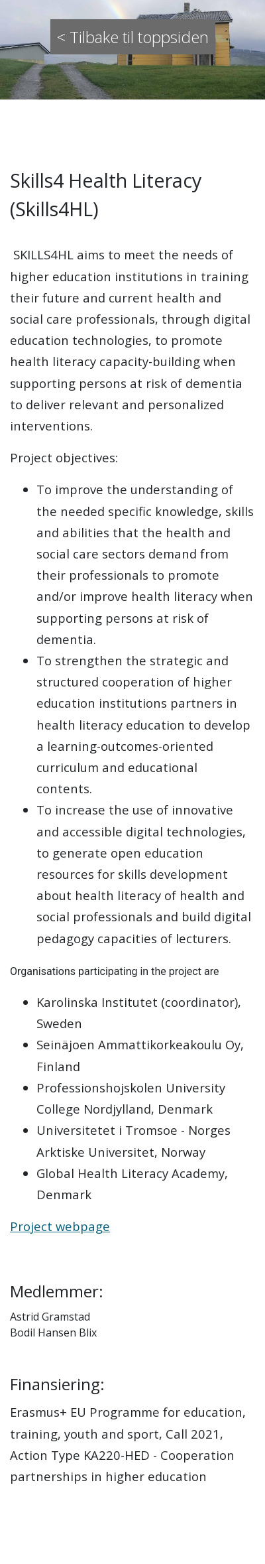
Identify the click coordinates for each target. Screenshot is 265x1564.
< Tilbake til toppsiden (133, 37)
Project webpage (60, 1226)
